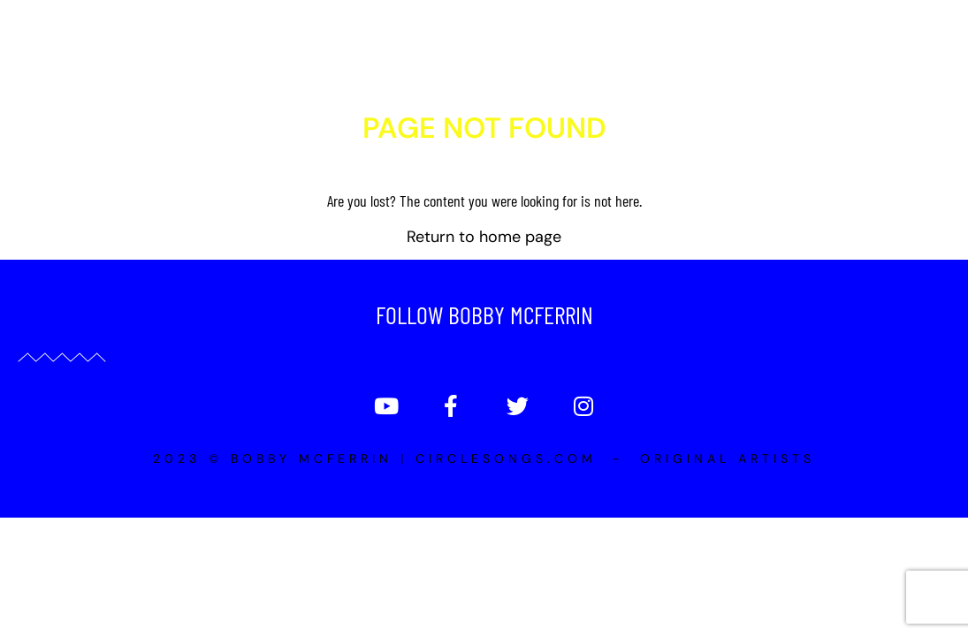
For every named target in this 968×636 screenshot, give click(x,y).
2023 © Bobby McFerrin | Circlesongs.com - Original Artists (484, 556)
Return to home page (484, 333)
